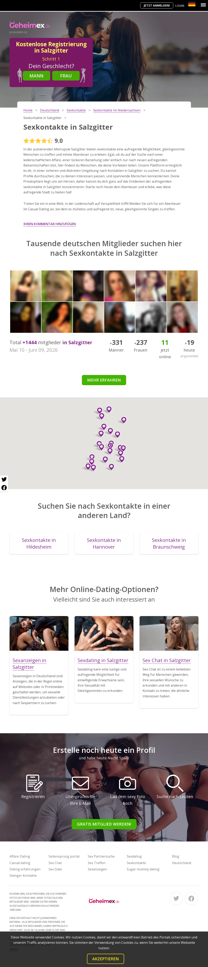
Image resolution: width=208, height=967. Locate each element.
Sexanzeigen (97, 869)
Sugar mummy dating (143, 869)
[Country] (191, 4)
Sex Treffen (96, 863)
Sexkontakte (136, 863)
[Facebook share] (4, 488)
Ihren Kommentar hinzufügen (50, 224)
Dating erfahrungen (25, 869)
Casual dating (20, 863)
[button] (98, 411)
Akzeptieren (105, 958)
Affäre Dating (20, 856)
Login (179, 6)
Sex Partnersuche (101, 856)
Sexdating (134, 856)
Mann (36, 76)
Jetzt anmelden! (157, 5)
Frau (66, 76)
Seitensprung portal (64, 856)
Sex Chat (55, 863)
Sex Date (55, 869)
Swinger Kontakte (23, 875)
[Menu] (203, 5)
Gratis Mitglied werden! (104, 824)
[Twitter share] (4, 479)
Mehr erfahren (104, 380)
